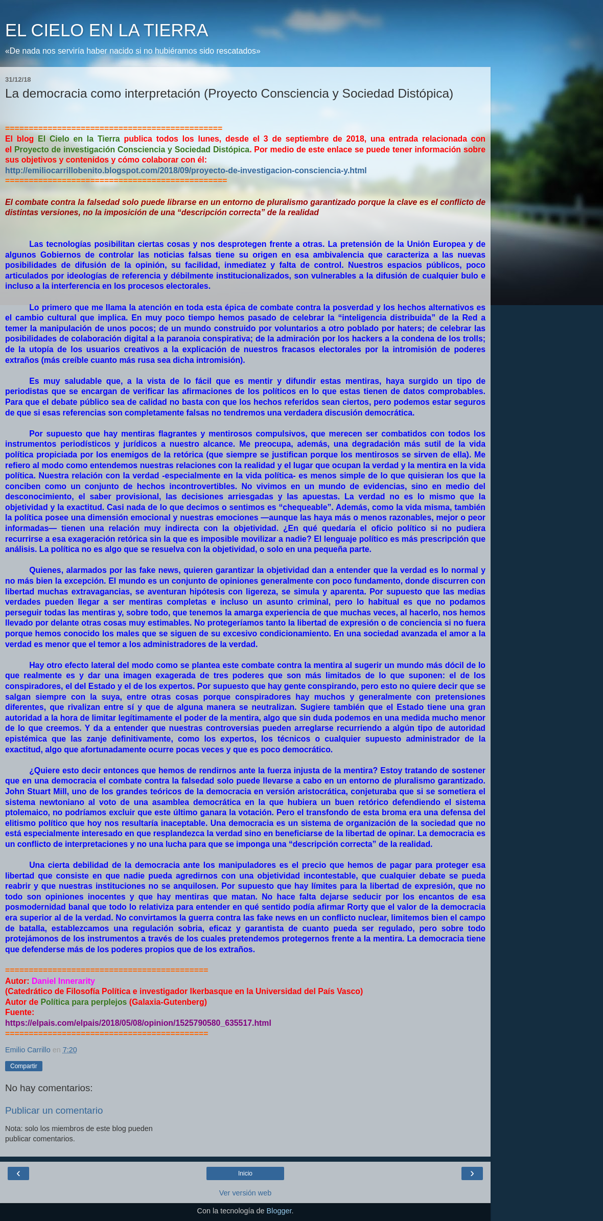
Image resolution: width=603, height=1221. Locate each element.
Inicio (245, 1173)
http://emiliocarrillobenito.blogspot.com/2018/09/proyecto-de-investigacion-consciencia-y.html (186, 170)
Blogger (279, 1211)
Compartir (23, 1066)
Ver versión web (245, 1193)
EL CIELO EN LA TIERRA (106, 30)
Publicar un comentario (54, 1110)
